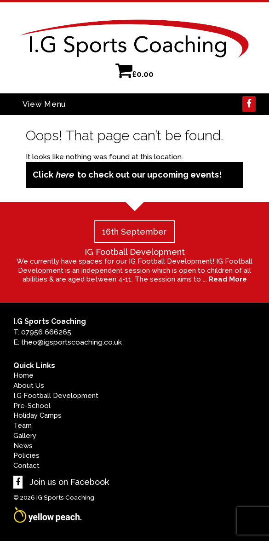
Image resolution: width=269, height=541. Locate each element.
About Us (28, 385)
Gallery (24, 436)
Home (23, 375)
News (23, 446)
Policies (26, 455)
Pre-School (32, 406)
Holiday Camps (37, 415)
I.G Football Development (55, 395)
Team (22, 425)
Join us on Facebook (61, 482)
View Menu (44, 104)
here (64, 174)
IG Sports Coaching (65, 497)
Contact (26, 465)
